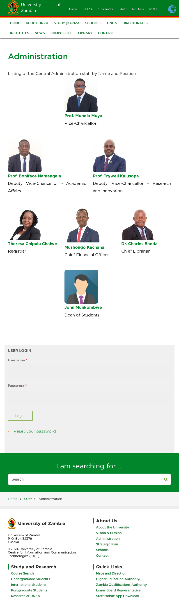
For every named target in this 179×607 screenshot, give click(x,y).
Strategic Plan (107, 544)
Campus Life (61, 33)
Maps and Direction (111, 573)
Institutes (19, 33)
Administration (108, 538)
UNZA (88, 9)
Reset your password (35, 431)
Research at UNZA (25, 596)
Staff (123, 9)
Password (16, 386)
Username (16, 360)
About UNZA (37, 23)
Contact (106, 33)
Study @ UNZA (67, 23)
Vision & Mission (109, 533)
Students (105, 9)
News (40, 33)
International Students (28, 584)
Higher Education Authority (118, 579)
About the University (112, 527)
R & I (153, 9)
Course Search (22, 573)
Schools (93, 23)
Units (112, 23)
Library (85, 33)
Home (72, 9)
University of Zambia (41, 523)
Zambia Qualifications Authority (121, 584)
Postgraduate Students (29, 590)
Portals (138, 9)
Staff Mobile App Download (117, 596)
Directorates (135, 23)
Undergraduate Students (30, 579)
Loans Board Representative (118, 590)
